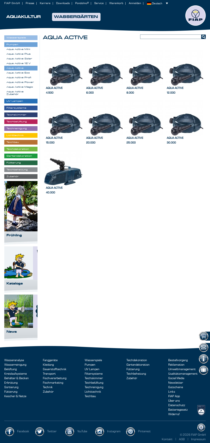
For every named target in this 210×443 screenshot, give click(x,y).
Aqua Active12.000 (175, 90)
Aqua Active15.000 (54, 140)
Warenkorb (116, 3)
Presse (30, 3)
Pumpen (90, 365)
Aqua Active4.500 (54, 90)
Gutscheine (175, 387)
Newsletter (175, 383)
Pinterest (144, 431)
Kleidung (48, 365)
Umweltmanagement (182, 369)
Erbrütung (11, 383)
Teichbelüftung (94, 383)
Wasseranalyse (14, 360)
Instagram (114, 431)
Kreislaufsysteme (15, 374)
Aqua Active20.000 (94, 140)
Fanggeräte (50, 360)
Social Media (176, 378)
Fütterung (10, 392)
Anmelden (135, 3)
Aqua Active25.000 (134, 140)
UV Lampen (92, 369)
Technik (48, 387)
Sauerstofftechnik (54, 369)
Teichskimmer (94, 378)
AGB (182, 439)
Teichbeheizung (136, 374)
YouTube (82, 431)
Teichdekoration (136, 360)
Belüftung (10, 369)
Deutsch (157, 3)
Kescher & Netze (15, 396)
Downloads (63, 3)
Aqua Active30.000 (175, 140)
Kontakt (167, 439)
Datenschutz (176, 405)
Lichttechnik (93, 392)
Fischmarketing (53, 383)
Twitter (52, 431)
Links (171, 392)
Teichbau (90, 396)
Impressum (198, 439)
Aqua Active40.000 (54, 190)
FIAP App (174, 396)
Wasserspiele (93, 360)
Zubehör (48, 392)
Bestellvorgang (178, 360)
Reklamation (176, 365)
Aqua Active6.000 (94, 90)
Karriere (45, 3)
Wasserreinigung (15, 365)
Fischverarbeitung (54, 378)
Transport (49, 374)
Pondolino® (82, 3)
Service (99, 3)
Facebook (23, 431)
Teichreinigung (94, 387)
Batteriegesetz (178, 410)
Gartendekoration (138, 365)
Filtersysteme (94, 374)
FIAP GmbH (12, 3)
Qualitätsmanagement (183, 374)
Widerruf (174, 414)
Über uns (174, 401)
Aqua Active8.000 (134, 90)
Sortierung (11, 387)
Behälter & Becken (16, 378)
